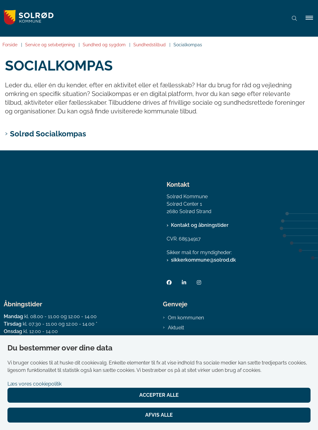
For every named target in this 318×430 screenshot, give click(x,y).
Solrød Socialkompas (48, 133)
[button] (312, 18)
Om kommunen (186, 318)
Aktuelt (176, 328)
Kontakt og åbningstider (199, 225)
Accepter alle (159, 395)
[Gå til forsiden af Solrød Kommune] (139, 18)
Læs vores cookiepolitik (34, 384)
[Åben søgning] (294, 18)
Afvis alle (159, 415)
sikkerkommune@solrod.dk (203, 260)
